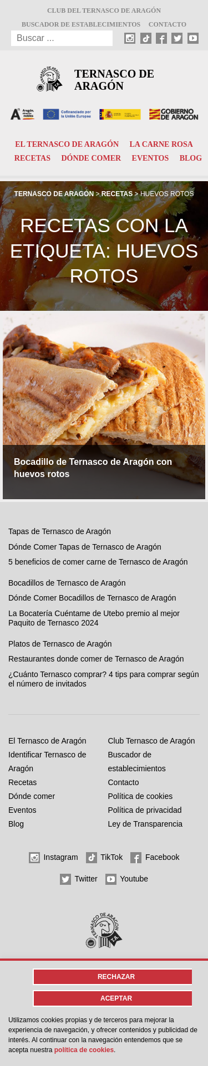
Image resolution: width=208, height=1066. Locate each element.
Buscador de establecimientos (81, 24)
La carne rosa (160, 144)
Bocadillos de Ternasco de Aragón (66, 582)
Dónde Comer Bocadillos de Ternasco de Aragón (92, 597)
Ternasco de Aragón (114, 80)
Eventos (150, 158)
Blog (191, 158)
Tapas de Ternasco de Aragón (59, 531)
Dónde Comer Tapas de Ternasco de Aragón (84, 546)
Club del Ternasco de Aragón (104, 10)
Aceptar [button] (116, 998)
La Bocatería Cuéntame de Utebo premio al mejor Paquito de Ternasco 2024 (94, 618)
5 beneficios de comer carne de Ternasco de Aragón (98, 561)
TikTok (104, 857)
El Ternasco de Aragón (67, 144)
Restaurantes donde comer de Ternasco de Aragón (96, 658)
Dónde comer (91, 158)
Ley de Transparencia (145, 823)
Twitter (79, 879)
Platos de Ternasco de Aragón (60, 643)
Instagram (53, 857)
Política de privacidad (145, 810)
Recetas (32, 158)
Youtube (127, 879)
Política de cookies (140, 796)
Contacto (167, 24)
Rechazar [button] (116, 977)
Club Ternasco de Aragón (151, 740)
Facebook (154, 857)
